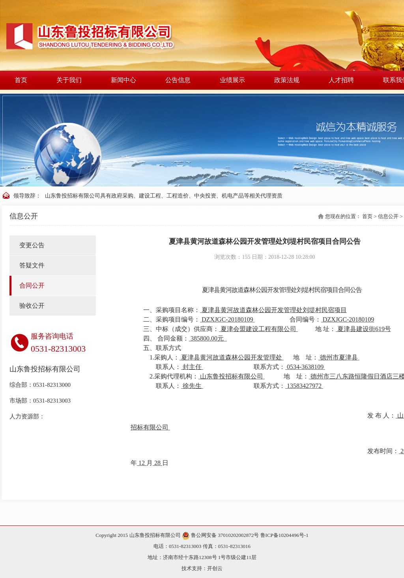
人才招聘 (341, 80)
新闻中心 (123, 80)
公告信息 (178, 80)
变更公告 (32, 245)
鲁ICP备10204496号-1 (284, 535)
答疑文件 (32, 265)
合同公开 (32, 285)
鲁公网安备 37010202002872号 (221, 535)
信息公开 (388, 216)
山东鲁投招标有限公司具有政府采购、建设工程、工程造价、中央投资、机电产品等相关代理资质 (163, 196)
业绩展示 (232, 80)
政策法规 (286, 80)
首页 (21, 80)
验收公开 (32, 305)
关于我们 (69, 80)
